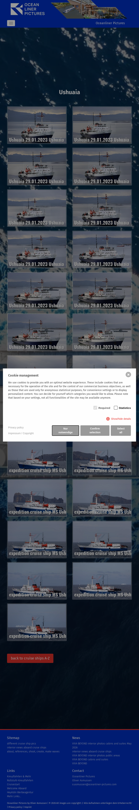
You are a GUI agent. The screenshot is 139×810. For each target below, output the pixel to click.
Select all (121, 430)
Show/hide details (121, 418)
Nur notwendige (65, 430)
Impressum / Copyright (21, 433)
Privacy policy (16, 427)
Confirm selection (94, 430)
